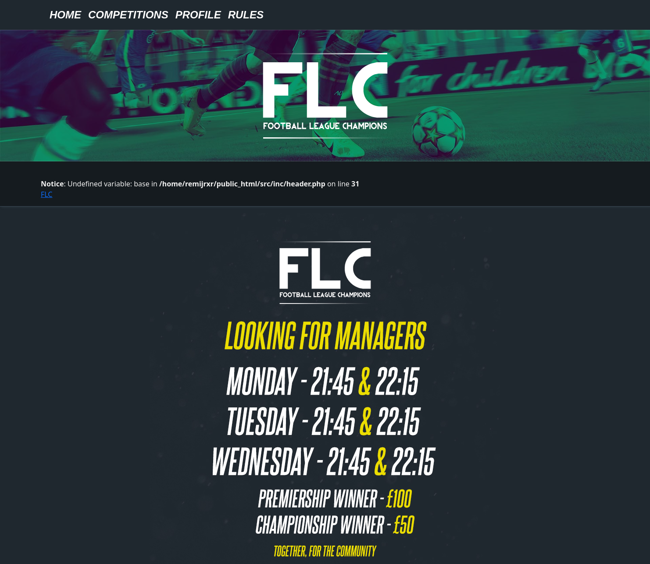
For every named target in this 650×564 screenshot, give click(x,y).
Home (65, 15)
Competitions (128, 15)
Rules (246, 15)
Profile (198, 15)
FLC (46, 194)
